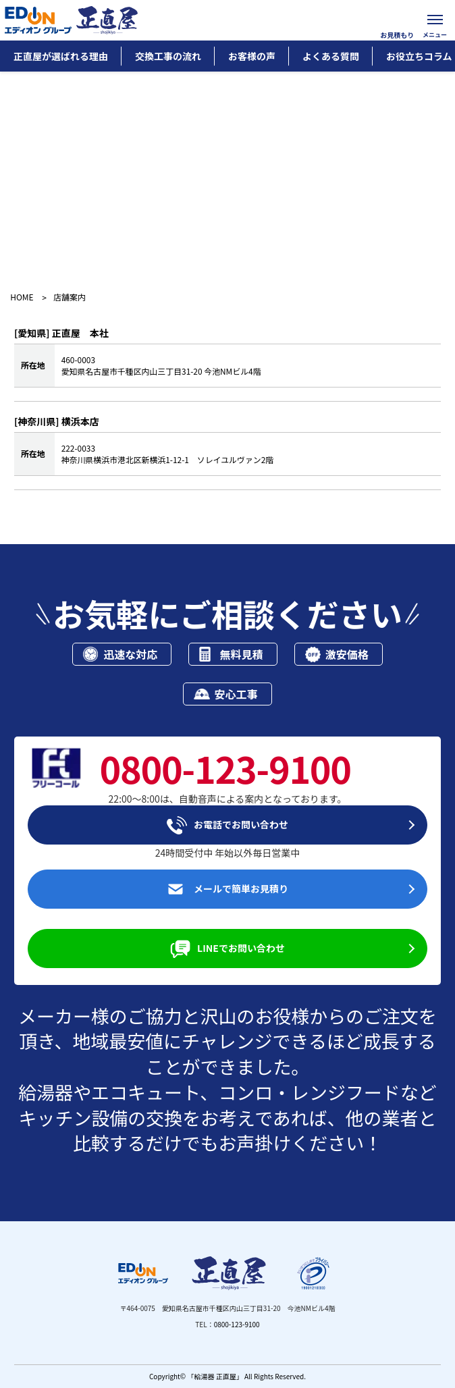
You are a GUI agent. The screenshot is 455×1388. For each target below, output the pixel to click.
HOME (21, 297)
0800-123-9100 (237, 1324)
